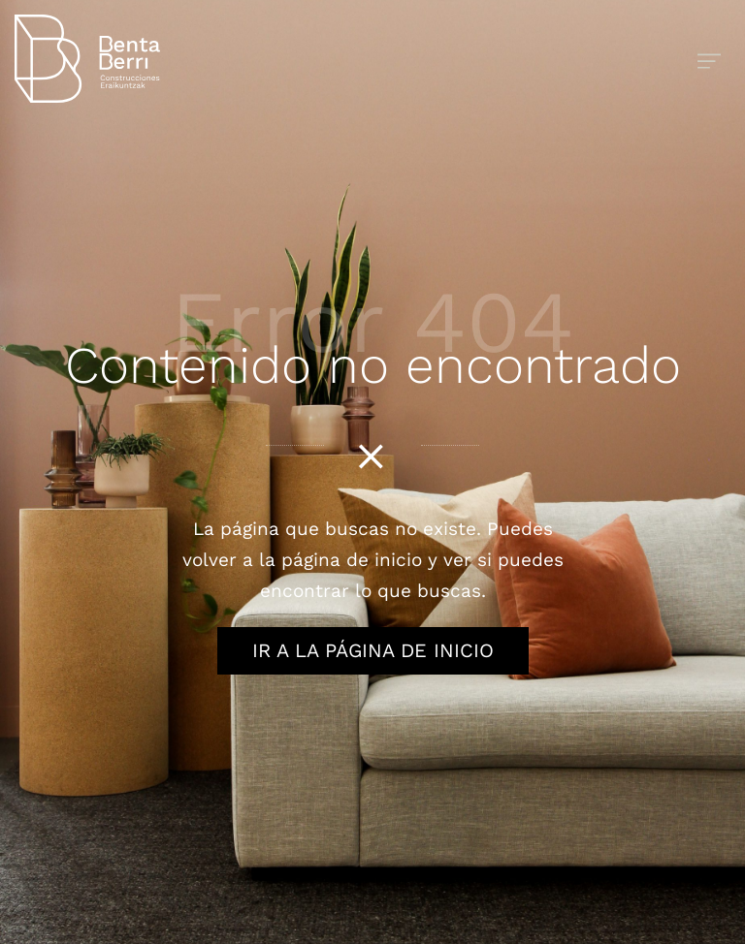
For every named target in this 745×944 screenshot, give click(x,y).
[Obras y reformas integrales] (291, 59)
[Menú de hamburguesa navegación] (709, 58)
